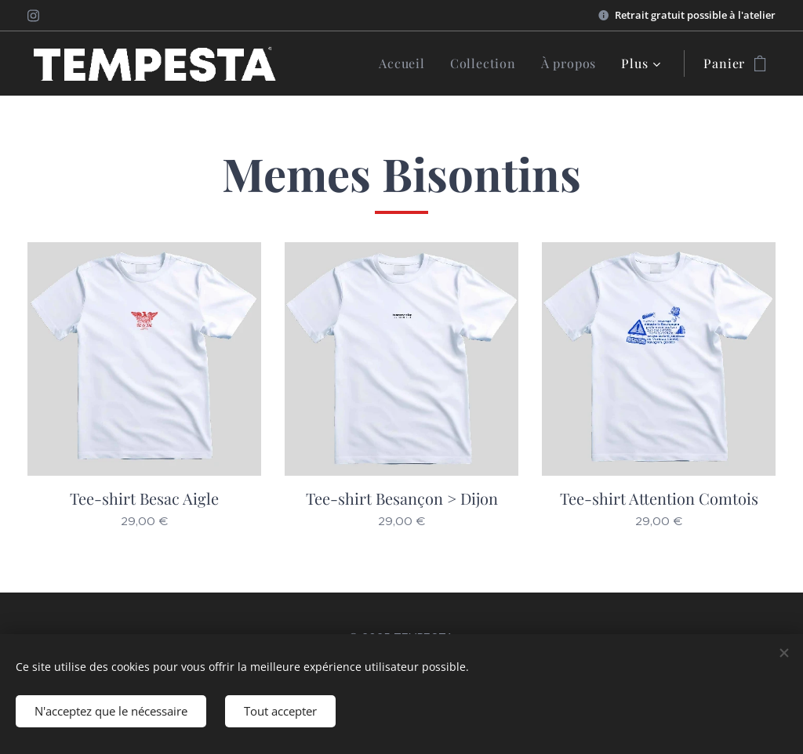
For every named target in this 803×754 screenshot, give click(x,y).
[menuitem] (406, 63)
